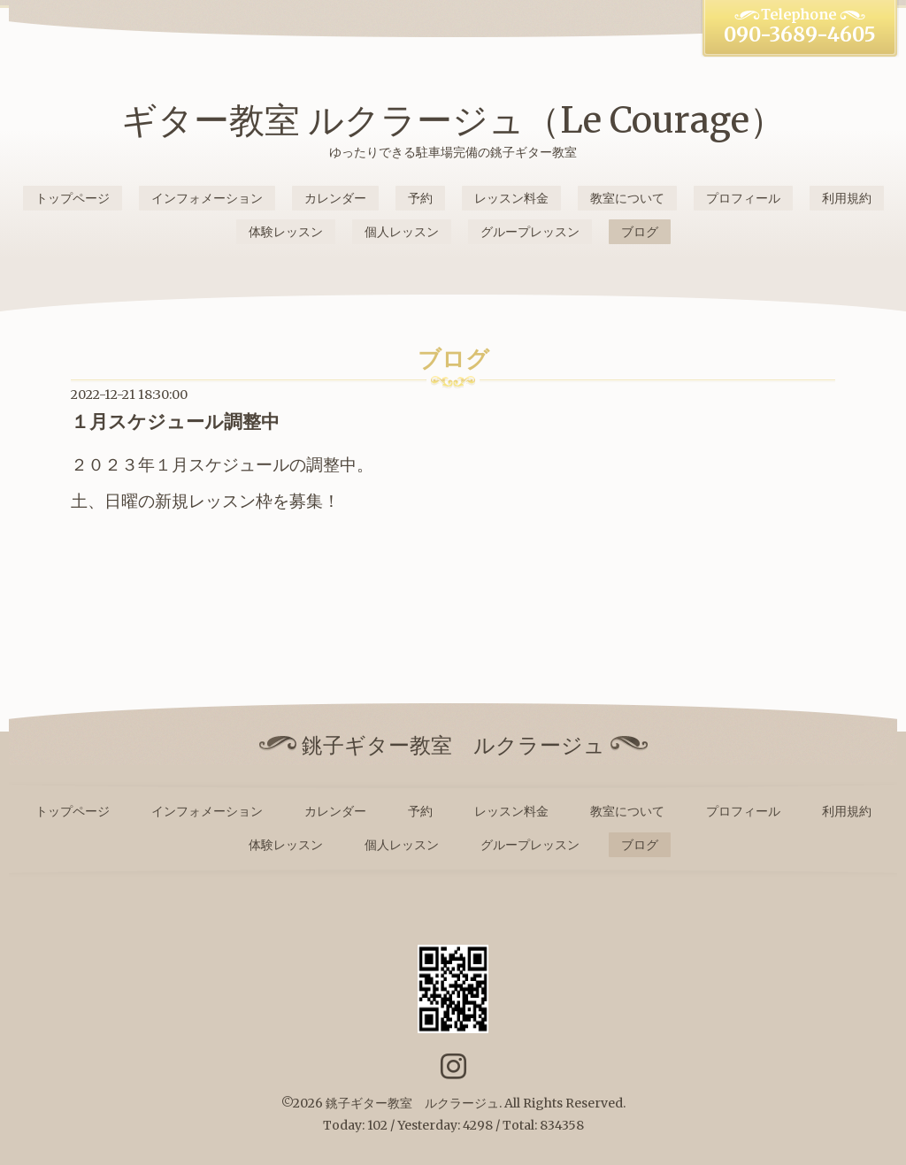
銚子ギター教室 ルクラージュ (412, 1103)
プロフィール (743, 198)
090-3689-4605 (800, 34)
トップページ (72, 198)
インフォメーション (207, 198)
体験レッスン (286, 232)
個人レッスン (402, 232)
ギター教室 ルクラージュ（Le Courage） (453, 120)
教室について (627, 198)
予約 (420, 198)
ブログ (639, 232)
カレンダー (335, 198)
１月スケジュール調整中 (175, 421)
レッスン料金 (511, 198)
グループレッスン (530, 232)
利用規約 (846, 198)
